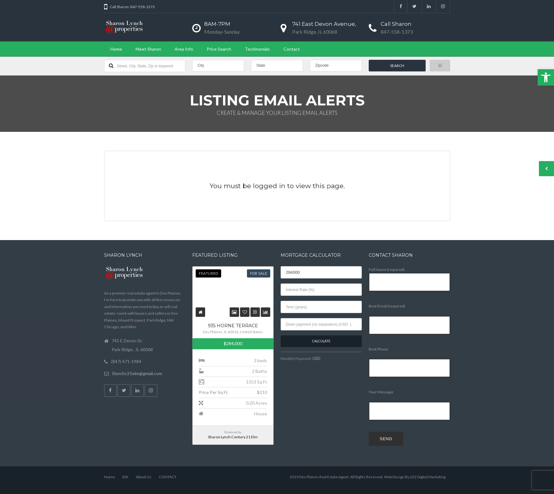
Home (116, 49)
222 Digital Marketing (427, 476)
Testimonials (257, 49)
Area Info (184, 49)
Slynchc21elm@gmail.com (137, 373)
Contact (291, 49)
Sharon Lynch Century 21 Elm (233, 437)
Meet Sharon (148, 49)
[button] (546, 77)
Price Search (219, 49)
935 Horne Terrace (233, 325)
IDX (125, 476)
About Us (143, 476)
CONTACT (167, 476)
